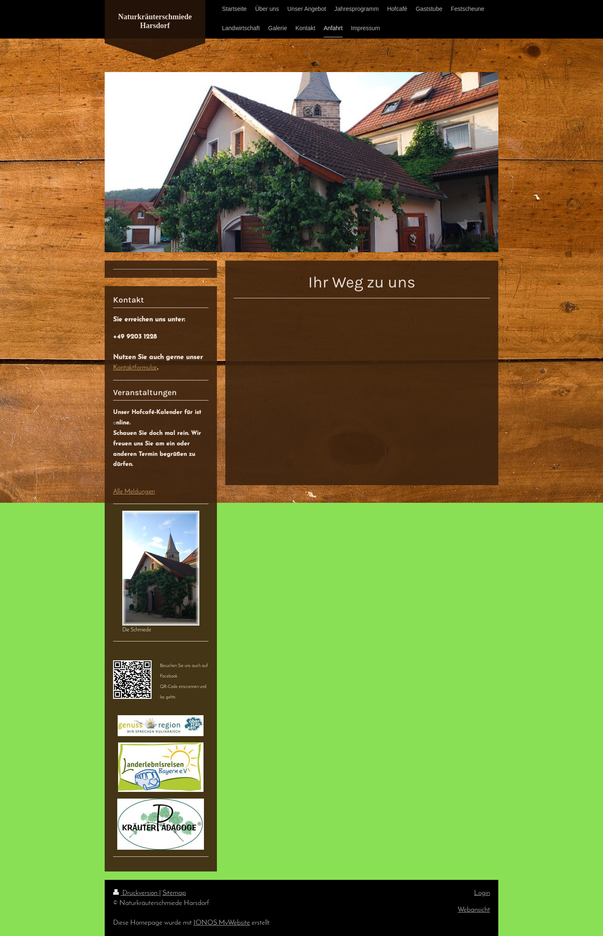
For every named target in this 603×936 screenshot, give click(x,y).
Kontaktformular (135, 368)
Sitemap (174, 893)
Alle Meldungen (134, 492)
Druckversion (136, 893)
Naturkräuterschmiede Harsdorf (155, 21)
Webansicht (474, 909)
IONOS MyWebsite (221, 922)
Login (482, 893)
